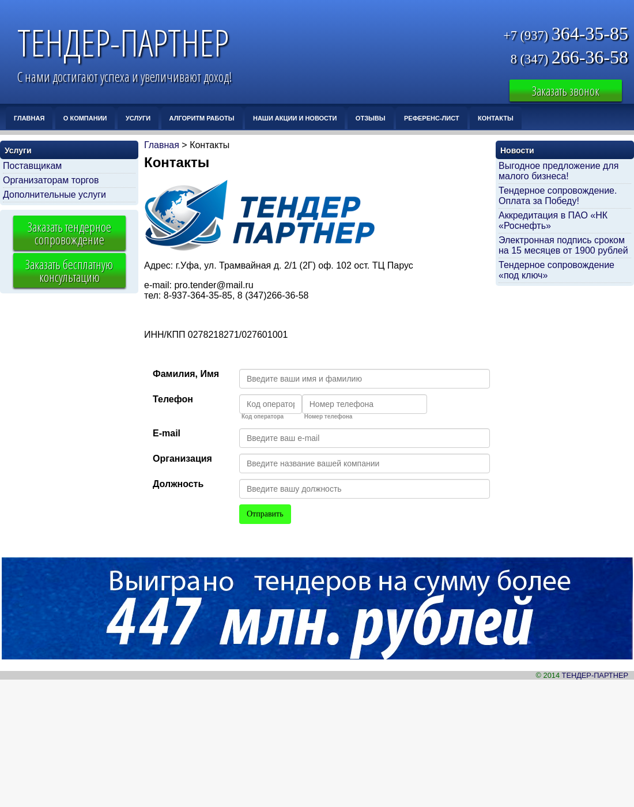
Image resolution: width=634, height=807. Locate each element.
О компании (85, 118)
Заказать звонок (565, 90)
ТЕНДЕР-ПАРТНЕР (123, 42)
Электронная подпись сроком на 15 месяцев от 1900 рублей (563, 245)
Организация (182, 458)
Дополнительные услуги (54, 194)
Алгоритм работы (202, 118)
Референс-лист (431, 118)
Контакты (496, 118)
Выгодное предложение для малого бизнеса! (558, 171)
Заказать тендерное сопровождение (69, 233)
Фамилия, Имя (186, 374)
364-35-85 (565, 34)
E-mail (166, 433)
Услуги (138, 118)
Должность (178, 484)
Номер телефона (328, 417)
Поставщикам (32, 166)
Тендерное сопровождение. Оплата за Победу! (558, 196)
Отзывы (371, 118)
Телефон (173, 399)
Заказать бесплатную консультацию (69, 270)
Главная (29, 118)
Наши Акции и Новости (295, 118)
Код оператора (262, 417)
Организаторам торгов (51, 180)
